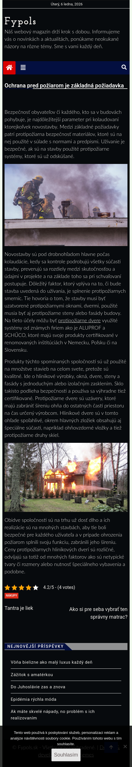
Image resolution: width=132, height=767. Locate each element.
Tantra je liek (19, 608)
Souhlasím (66, 755)
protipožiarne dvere (79, 320)
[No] (125, 746)
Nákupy (11, 595)
